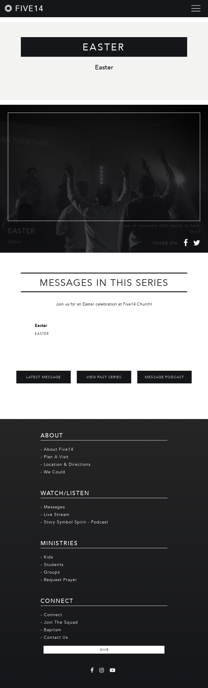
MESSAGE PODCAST (164, 377)
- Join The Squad (59, 622)
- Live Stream (55, 514)
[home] (24, 8)
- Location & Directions (66, 464)
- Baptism (51, 630)
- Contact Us (54, 637)
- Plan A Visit (55, 457)
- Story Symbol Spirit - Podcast (74, 522)
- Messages (53, 507)
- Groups (50, 572)
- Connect (51, 615)
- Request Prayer (59, 580)
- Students (52, 565)
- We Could (53, 472)
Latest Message (43, 377)
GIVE (104, 649)
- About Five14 (57, 449)
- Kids (47, 557)
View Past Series (104, 377)
